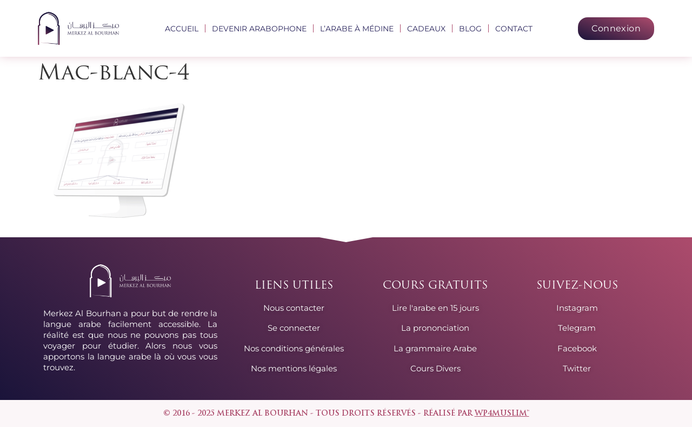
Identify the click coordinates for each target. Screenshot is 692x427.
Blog (470, 29)
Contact (514, 29)
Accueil (181, 29)
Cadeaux (426, 29)
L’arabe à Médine (357, 29)
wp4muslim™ (502, 414)
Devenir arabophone (259, 29)
